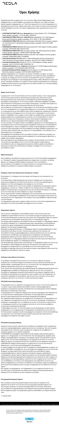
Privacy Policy (45, 404)
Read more (29, 421)
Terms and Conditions (34, 404)
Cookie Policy (55, 404)
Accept (29, 419)
